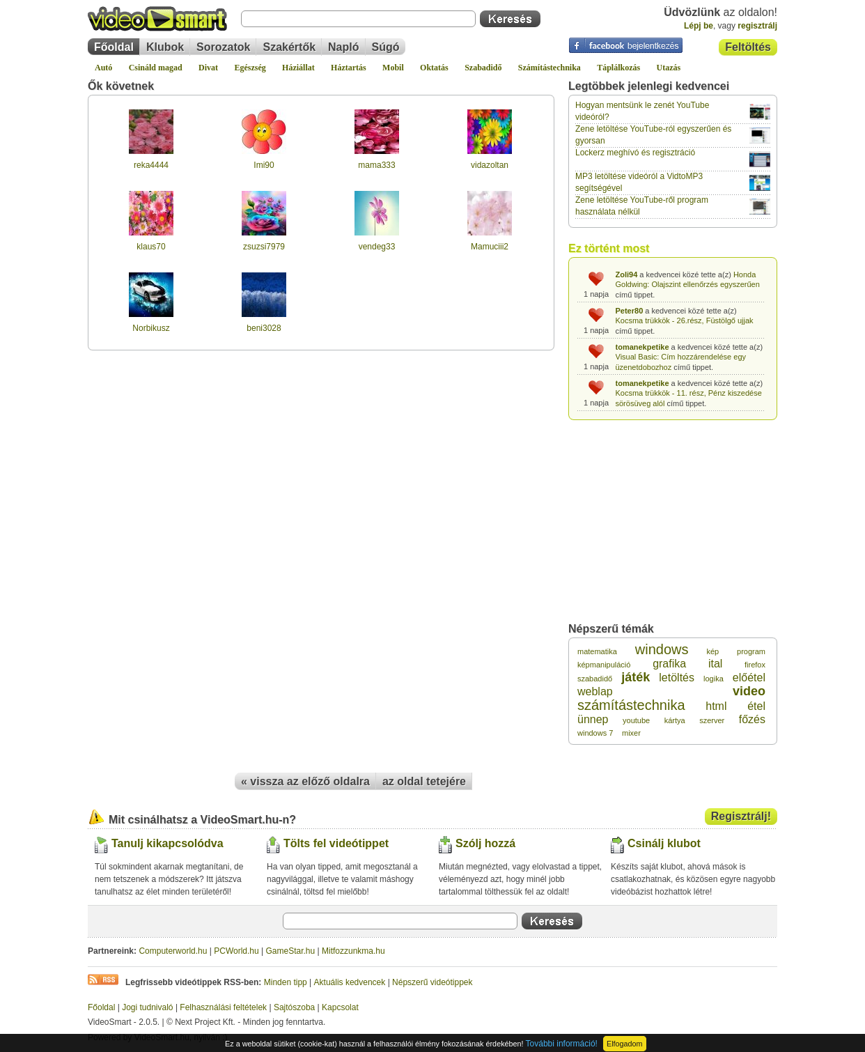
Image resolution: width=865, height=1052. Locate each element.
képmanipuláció (603, 664)
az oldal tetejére (424, 781)
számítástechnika (631, 705)
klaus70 (151, 247)
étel (756, 706)
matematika (597, 651)
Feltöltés (748, 47)
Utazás (669, 67)
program (751, 651)
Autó (103, 67)
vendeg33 (377, 247)
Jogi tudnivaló (147, 1007)
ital (715, 664)
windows (662, 649)
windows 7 (595, 733)
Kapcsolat (340, 1007)
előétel (749, 677)
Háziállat (298, 67)
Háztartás (348, 67)
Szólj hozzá (485, 843)
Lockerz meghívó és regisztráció (635, 152)
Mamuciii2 (489, 247)
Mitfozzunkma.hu (353, 951)
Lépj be (698, 26)
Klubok (165, 47)
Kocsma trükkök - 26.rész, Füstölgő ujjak (685, 320)
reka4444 (151, 165)
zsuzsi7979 (264, 247)
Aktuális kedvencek (350, 982)
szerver (711, 720)
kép (712, 651)
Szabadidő (483, 67)
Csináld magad (155, 67)
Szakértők (289, 47)
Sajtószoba (294, 1007)
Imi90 (264, 165)
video (749, 691)
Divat (208, 67)
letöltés (676, 677)
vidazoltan (489, 165)
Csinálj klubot (664, 843)
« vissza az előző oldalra (305, 781)
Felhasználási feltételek (223, 1007)
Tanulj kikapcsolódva (167, 843)
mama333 (376, 165)
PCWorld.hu (236, 951)
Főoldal (114, 47)
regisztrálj (757, 26)
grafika (669, 664)
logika (713, 678)
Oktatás (434, 67)
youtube (636, 720)
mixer (631, 733)
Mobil (393, 67)
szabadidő (594, 678)
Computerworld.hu (173, 951)
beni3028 (264, 328)
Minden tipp (285, 982)
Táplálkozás (618, 67)
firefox (755, 664)
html (716, 706)
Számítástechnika (549, 67)
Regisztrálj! (741, 816)
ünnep (593, 719)
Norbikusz (150, 328)
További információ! (562, 1044)
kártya (674, 720)
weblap (595, 691)
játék (635, 677)
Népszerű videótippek (432, 982)
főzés (752, 719)
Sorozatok (223, 47)
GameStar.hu (290, 951)
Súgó (386, 47)
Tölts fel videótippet (336, 843)
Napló (343, 47)
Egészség (249, 67)
